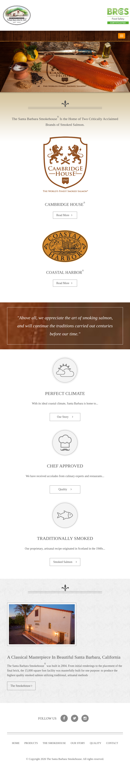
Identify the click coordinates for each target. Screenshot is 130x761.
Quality (65, 489)
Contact (112, 743)
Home (15, 743)
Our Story (65, 416)
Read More (65, 215)
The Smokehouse (21, 685)
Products (31, 743)
